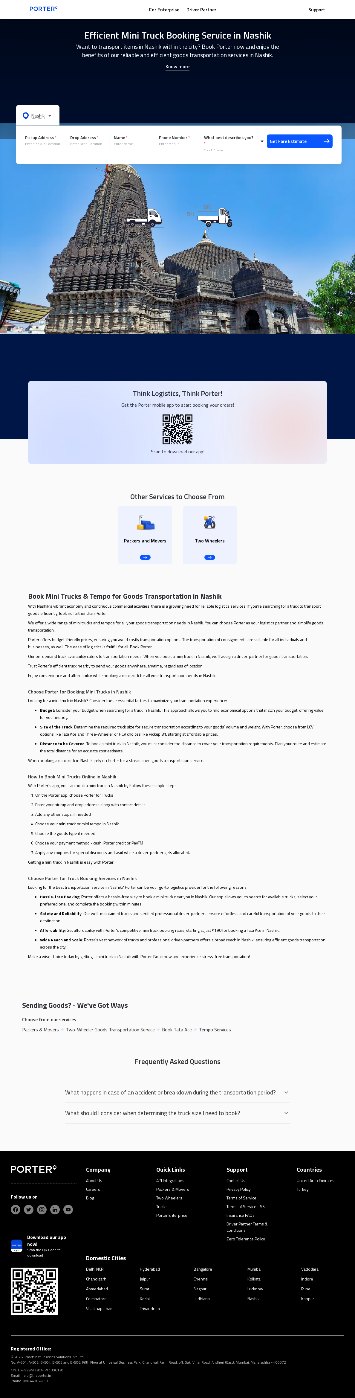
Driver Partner (201, 9)
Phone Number (174, 138)
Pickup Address (40, 138)
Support (316, 9)
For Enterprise (164, 9)
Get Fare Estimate (300, 141)
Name (121, 138)
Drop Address (84, 138)
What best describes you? (228, 141)
